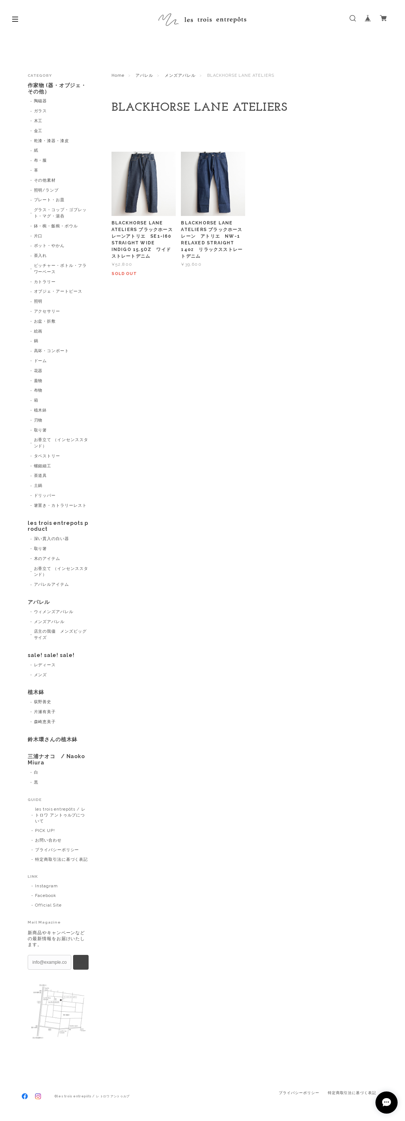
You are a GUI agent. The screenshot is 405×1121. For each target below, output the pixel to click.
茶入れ (40, 255)
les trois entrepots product (58, 526)
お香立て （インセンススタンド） (61, 442)
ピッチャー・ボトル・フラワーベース (60, 268)
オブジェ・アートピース (58, 291)
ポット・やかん (49, 245)
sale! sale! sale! (51, 655)
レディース (45, 665)
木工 (38, 120)
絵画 (38, 331)
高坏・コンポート (51, 350)
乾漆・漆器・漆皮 (51, 140)
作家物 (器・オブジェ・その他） (57, 88)
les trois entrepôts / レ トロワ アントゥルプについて (60, 815)
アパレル (144, 75)
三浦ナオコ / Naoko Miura (56, 759)
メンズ (40, 675)
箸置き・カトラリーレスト (60, 505)
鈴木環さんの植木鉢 (53, 739)
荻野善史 (43, 701)
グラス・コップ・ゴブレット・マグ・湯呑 (60, 213)
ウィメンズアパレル (54, 611)
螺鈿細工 (43, 466)
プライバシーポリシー (57, 849)
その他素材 (45, 180)
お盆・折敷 (45, 321)
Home (117, 75)
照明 (38, 301)
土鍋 (38, 485)
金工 (38, 130)
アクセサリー (47, 311)
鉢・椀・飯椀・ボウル (56, 226)
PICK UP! (45, 830)
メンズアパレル (180, 75)
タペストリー (47, 456)
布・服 (40, 160)
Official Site (48, 905)
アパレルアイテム (51, 584)
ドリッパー (45, 495)
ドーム (40, 360)
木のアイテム (47, 558)
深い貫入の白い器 (51, 538)
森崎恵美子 (45, 721)
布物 (38, 390)
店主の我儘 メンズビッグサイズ (60, 634)
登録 (80, 962)
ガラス (40, 111)
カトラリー (45, 281)
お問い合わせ (48, 840)
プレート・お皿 (49, 199)
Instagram (46, 886)
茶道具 (40, 475)
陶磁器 (40, 101)
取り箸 (40, 430)
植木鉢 (40, 410)
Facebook (45, 895)
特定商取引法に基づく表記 (61, 859)
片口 (38, 236)
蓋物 (38, 380)
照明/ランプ (46, 190)
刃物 (38, 420)
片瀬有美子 (45, 711)
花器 (38, 370)
